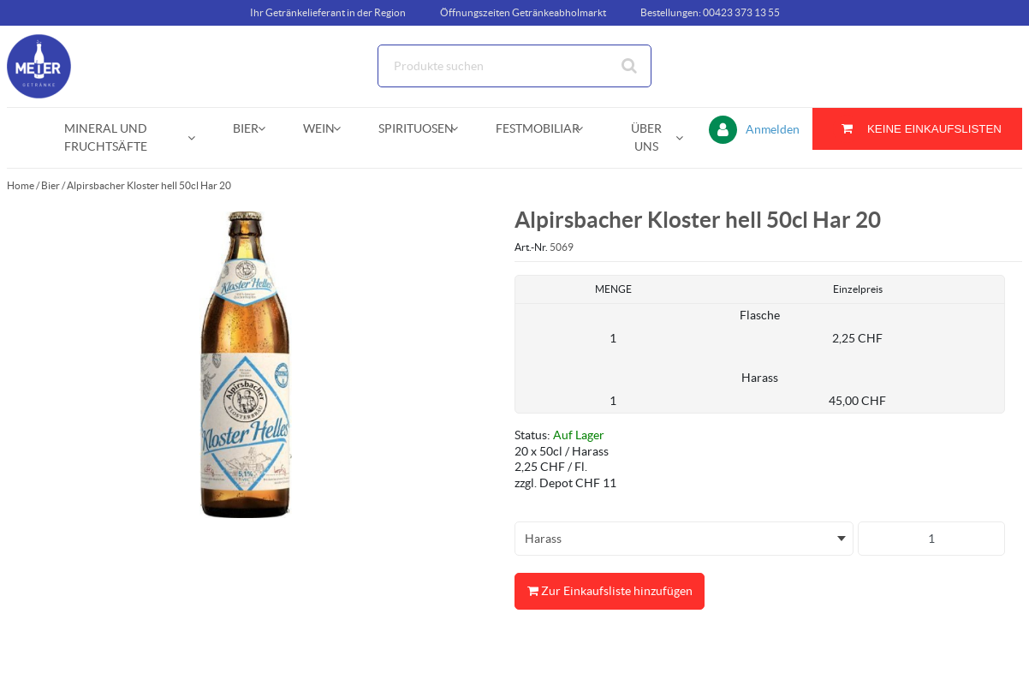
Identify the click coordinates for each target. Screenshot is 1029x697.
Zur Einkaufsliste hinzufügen (609, 591)
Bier (50, 185)
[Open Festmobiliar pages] (586, 129)
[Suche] (514, 66)
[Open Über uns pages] (686, 138)
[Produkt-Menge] (931, 538)
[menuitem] (109, 138)
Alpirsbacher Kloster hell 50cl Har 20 (149, 185)
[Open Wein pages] (344, 129)
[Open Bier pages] (268, 129)
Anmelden (773, 129)
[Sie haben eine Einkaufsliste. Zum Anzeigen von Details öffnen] (917, 129)
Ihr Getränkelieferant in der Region (328, 12)
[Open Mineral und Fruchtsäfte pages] (198, 138)
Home (20, 185)
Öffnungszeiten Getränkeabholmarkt (523, 12)
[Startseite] (88, 66)
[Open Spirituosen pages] (461, 129)
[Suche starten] (630, 66)
